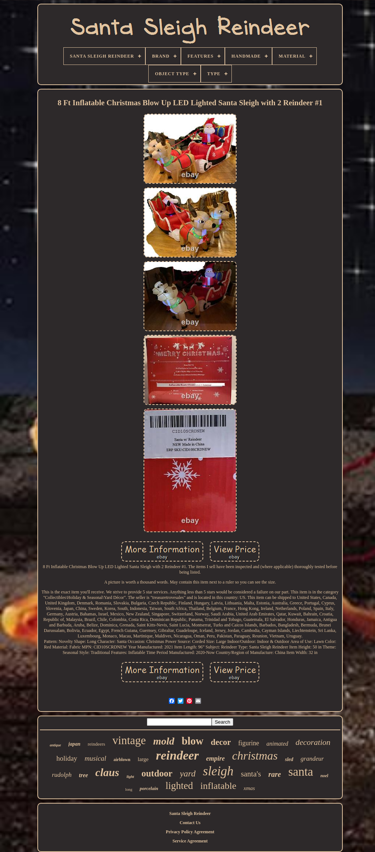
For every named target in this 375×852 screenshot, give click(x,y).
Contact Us (190, 822)
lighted (179, 785)
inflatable (218, 785)
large (143, 759)
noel (324, 775)
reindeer (177, 755)
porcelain (149, 788)
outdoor (156, 773)
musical (95, 758)
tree (83, 775)
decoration (313, 742)
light (130, 776)
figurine (248, 743)
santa (300, 771)
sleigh (218, 771)
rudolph (62, 774)
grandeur (312, 758)
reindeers (96, 744)
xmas (249, 788)
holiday (66, 758)
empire (215, 758)
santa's (251, 773)
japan (74, 744)
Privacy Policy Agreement (190, 831)
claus (107, 772)
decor (221, 742)
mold (163, 741)
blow (193, 741)
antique (55, 745)
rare (274, 774)
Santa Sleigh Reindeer (190, 813)
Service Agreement (190, 841)
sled (289, 759)
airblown (122, 759)
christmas (255, 755)
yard (188, 773)
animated (277, 744)
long (129, 789)
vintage (129, 740)
